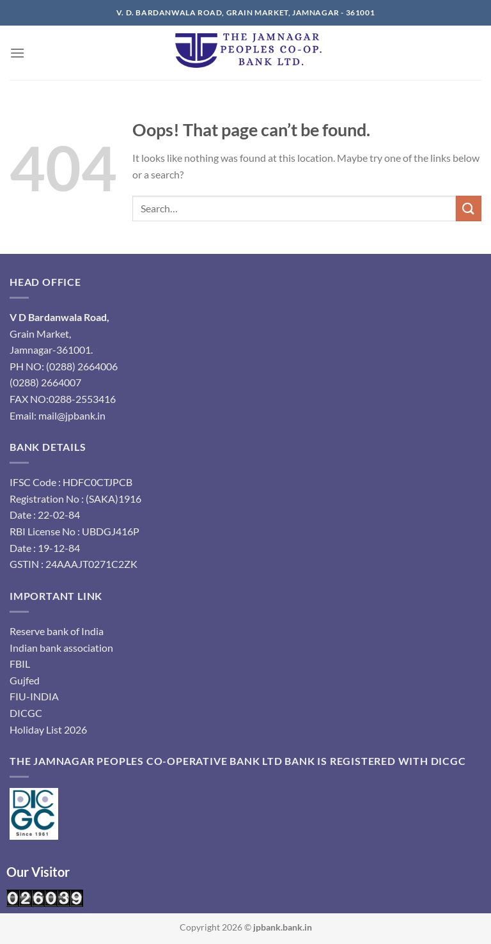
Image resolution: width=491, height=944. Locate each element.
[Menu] (17, 52)
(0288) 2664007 (45, 382)
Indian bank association (61, 647)
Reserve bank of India (57, 631)
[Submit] (468, 208)
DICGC (26, 713)
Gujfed (25, 680)
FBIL (20, 663)
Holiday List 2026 (48, 729)
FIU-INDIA (34, 696)
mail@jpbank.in (71, 415)
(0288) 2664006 (82, 366)
